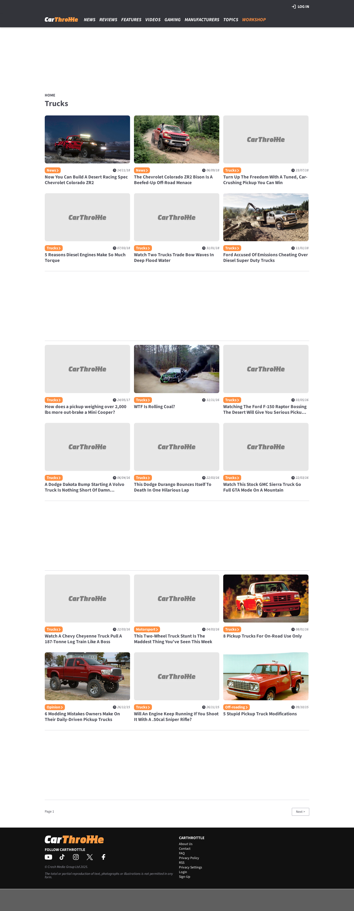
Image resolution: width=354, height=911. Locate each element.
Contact (185, 848)
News (89, 19)
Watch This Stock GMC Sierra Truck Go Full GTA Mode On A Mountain (262, 487)
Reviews (108, 19)
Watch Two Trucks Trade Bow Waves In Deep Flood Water (174, 257)
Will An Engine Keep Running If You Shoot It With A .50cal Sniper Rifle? (176, 716)
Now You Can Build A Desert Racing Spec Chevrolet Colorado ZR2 (86, 180)
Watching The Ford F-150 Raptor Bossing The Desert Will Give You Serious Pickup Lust (265, 409)
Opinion (55, 707)
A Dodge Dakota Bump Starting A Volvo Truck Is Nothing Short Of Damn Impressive (84, 487)
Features (131, 19)
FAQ (182, 853)
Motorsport (147, 629)
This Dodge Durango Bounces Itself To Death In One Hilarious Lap (172, 487)
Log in (300, 6)
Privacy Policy (189, 858)
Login (183, 872)
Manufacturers (202, 19)
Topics (230, 19)
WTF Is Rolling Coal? (154, 407)
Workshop (254, 19)
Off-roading (236, 707)
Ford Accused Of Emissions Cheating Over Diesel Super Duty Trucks (265, 257)
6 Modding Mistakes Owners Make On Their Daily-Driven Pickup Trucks (82, 716)
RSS (181, 862)
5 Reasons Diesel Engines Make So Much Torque (85, 257)
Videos (153, 19)
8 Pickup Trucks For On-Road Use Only (262, 636)
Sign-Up (184, 877)
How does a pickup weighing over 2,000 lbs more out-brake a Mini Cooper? (85, 409)
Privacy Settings (190, 867)
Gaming (172, 19)
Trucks (232, 170)
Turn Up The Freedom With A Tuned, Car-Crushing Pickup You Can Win (265, 180)
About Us (185, 844)
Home (50, 95)
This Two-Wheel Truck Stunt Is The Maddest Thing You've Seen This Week (173, 639)
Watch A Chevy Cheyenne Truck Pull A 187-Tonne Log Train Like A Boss (83, 639)
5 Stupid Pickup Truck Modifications (260, 714)
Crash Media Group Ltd (64, 866)
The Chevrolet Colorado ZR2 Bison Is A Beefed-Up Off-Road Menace (173, 180)
